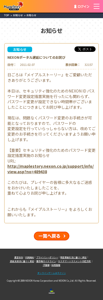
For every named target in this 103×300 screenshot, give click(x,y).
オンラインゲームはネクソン (51, 272)
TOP (6, 15)
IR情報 (46, 265)
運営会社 (18, 257)
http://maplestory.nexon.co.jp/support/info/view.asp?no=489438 (50, 169)
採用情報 (55, 265)
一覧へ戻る (51, 236)
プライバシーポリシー (47, 257)
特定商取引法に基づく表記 (73, 257)
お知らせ (18, 15)
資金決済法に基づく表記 (22, 261)
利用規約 (29, 257)
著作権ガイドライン (46, 261)
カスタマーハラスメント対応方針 (74, 261)
